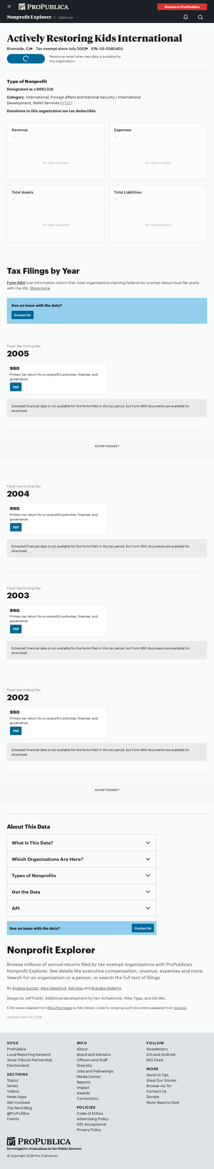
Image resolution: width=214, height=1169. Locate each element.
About (82, 1048)
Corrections (87, 1098)
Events (13, 1118)
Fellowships (103, 1070)
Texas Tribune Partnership (29, 1059)
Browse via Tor (158, 1085)
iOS (149, 1054)
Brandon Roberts (106, 987)
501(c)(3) (45, 88)
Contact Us (22, 315)
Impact (83, 1087)
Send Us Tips (157, 1074)
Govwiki (180, 1007)
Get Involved (18, 1102)
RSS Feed (154, 1059)
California (65, 17)
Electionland (18, 1065)
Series (12, 1085)
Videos (13, 1090)
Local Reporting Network (29, 1054)
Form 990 (16, 282)
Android (168, 1054)
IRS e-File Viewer (59, 1007)
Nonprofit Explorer (29, 16)
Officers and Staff (92, 1059)
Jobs (81, 1070)
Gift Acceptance (91, 1123)
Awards (83, 1092)
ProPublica (16, 1048)
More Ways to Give (162, 1102)
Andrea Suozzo (25, 987)
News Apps (16, 1096)
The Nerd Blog (19, 1107)
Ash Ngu (75, 987)
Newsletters (157, 1048)
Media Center (89, 1076)
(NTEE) (66, 102)
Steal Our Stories (161, 1080)
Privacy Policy (89, 1129)
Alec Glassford (53, 987)
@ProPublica (18, 1113)
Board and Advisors (93, 1054)
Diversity (84, 1065)
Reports (84, 1081)
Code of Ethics (90, 1113)
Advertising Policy (92, 1118)
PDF (16, 387)
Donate (152, 1096)
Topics (12, 1080)
